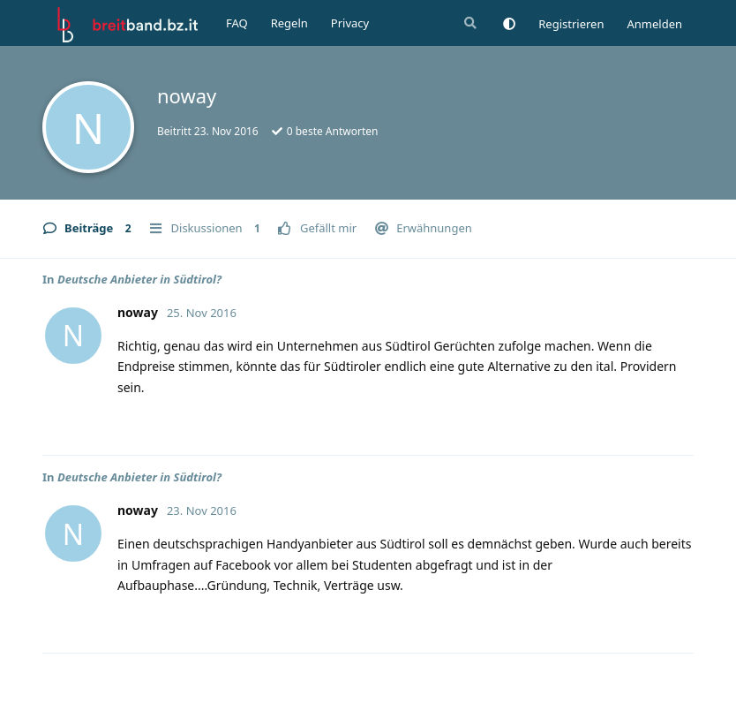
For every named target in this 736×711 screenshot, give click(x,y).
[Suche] (468, 23)
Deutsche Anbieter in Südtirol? (139, 279)
